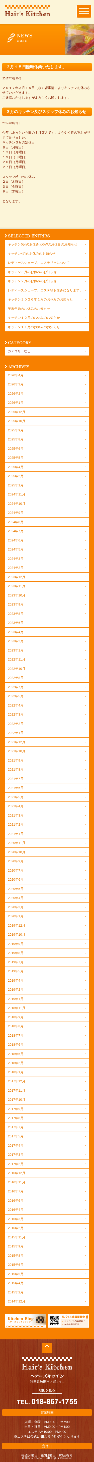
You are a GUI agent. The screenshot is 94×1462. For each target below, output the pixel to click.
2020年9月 (15, 861)
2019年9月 (15, 944)
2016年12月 (16, 1173)
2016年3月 (15, 1219)
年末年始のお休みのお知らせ (29, 309)
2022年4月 (15, 705)
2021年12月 (16, 742)
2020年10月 (16, 852)
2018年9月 (15, 1017)
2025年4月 (15, 467)
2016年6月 (15, 1200)
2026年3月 (15, 384)
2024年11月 (16, 494)
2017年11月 (16, 1090)
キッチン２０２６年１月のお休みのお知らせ (40, 299)
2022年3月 (15, 714)
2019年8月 (15, 953)
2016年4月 (15, 1210)
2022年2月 (15, 724)
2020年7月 (15, 870)
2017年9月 (15, 1109)
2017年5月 (15, 1136)
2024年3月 (15, 559)
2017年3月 (15, 1154)
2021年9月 (15, 760)
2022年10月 (16, 669)
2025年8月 (15, 439)
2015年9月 (15, 1246)
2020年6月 (15, 879)
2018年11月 (16, 1008)
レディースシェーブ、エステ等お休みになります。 (45, 290)
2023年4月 (15, 632)
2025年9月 (15, 430)
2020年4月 (15, 898)
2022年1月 (15, 733)
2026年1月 (15, 403)
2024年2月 (15, 568)
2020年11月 (16, 843)
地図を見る (47, 1390)
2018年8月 (15, 1026)
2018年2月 (15, 1063)
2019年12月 (16, 925)
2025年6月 (15, 448)
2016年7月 (15, 1191)
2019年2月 (15, 989)
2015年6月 (15, 1265)
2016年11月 (16, 1182)
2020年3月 (15, 907)
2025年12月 (16, 412)
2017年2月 (15, 1164)
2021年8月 (15, 769)
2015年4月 (15, 1283)
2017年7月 (15, 1127)
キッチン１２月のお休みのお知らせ (34, 318)
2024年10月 (16, 504)
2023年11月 (16, 586)
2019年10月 (16, 934)
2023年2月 (15, 641)
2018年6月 (15, 1044)
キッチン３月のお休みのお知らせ (32, 272)
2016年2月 (15, 1228)
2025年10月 (16, 421)
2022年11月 (16, 659)
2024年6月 (15, 540)
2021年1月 (15, 834)
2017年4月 (15, 1145)
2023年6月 (15, 623)
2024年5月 (15, 549)
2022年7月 (15, 687)
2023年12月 (16, 577)
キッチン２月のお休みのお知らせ (32, 281)
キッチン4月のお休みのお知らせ (31, 254)
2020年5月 (15, 889)
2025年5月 (15, 458)
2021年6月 (15, 788)
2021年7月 (15, 779)
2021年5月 (15, 797)
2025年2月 (15, 476)
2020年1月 (15, 916)
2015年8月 (15, 1255)
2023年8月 (15, 614)
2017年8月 (15, 1118)
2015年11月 (16, 1237)
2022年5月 (15, 696)
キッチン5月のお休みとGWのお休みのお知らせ (42, 244)
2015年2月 (15, 1292)
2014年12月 (16, 1301)
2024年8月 (15, 522)
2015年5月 (15, 1274)
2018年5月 (15, 1054)
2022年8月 (15, 678)
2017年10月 (16, 1099)
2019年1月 (15, 999)
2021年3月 (15, 815)
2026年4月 (15, 375)
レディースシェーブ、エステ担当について (39, 263)
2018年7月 (15, 1035)
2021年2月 (15, 824)
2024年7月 (15, 531)
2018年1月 (15, 1072)
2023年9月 (15, 604)
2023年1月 (15, 650)
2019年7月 (15, 962)
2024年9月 (15, 513)
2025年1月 (15, 485)
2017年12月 (16, 1081)
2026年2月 (15, 393)
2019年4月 (15, 980)
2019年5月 (15, 971)
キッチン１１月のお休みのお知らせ (34, 327)
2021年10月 (16, 751)
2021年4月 (15, 806)
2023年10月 (16, 595)
